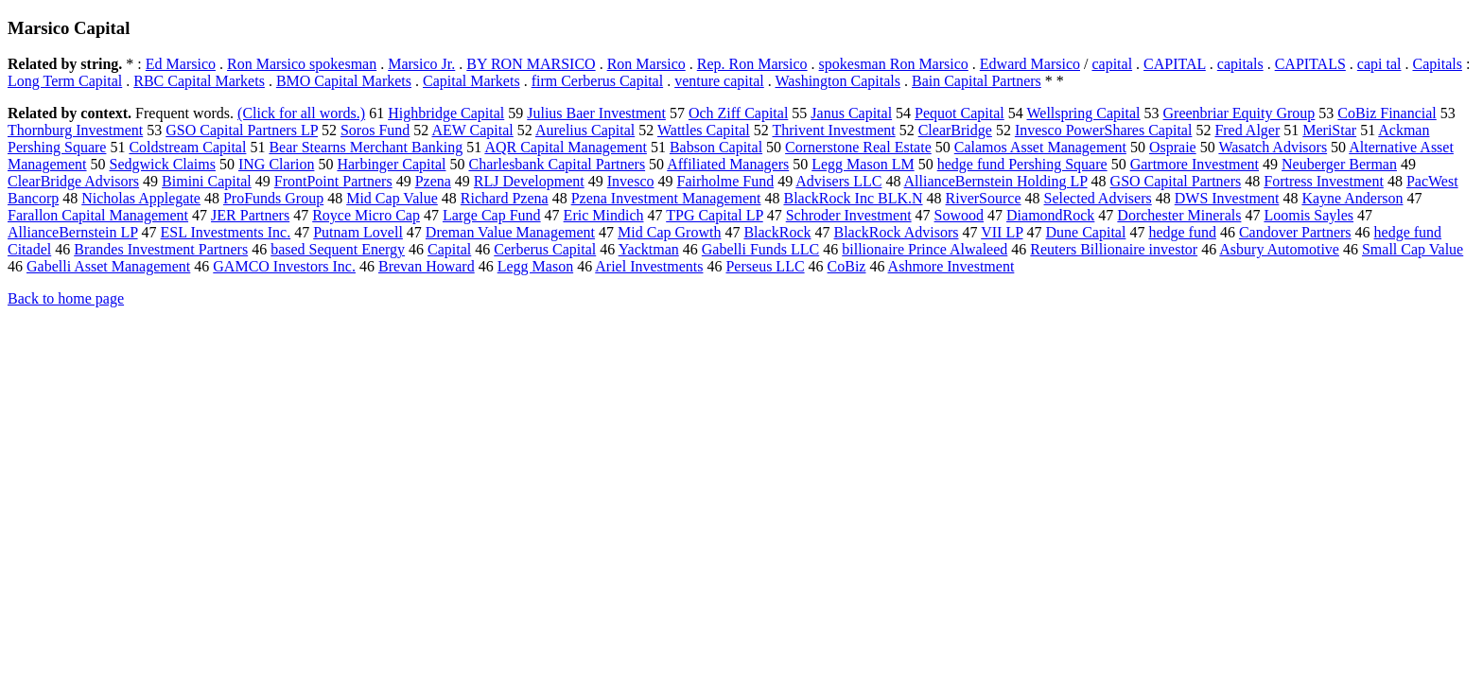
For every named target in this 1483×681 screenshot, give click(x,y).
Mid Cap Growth (669, 232)
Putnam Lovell (358, 232)
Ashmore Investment (951, 266)
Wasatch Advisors (1272, 147)
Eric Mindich (604, 215)
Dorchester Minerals (1179, 215)
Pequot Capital (959, 113)
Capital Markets (471, 81)
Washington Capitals (837, 81)
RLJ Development (529, 181)
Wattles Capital (703, 130)
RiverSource (983, 198)
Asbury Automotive (1279, 249)
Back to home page (66, 298)
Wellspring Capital (1083, 113)
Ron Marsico (646, 64)
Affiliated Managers (728, 164)
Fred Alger (1247, 130)
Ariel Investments (649, 266)
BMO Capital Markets (343, 81)
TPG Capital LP (714, 215)
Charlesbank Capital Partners (556, 164)
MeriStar (1329, 130)
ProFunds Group (273, 198)
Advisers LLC (838, 181)
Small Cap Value (1412, 249)
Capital (449, 249)
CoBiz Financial (1386, 113)
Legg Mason (535, 266)
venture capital (719, 81)
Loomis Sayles (1308, 215)
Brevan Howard (426, 266)
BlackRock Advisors (895, 232)
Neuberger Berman (1339, 164)
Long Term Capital (65, 81)
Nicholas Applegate (141, 198)
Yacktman (649, 249)
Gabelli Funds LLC (760, 249)
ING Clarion (276, 164)
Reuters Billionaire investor (1113, 249)
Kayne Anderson (1352, 198)
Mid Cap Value (392, 198)
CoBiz (847, 266)
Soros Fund (375, 130)
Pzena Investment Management (666, 198)
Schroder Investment (849, 215)
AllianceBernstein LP (73, 232)
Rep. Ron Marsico (752, 64)
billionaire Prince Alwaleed (924, 249)
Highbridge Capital (446, 113)
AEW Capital (472, 130)
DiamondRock (1050, 215)
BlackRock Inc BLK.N (852, 198)
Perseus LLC (764, 266)
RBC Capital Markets (199, 81)
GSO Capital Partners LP (242, 130)
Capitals (1436, 64)
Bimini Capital (207, 181)
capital (1111, 64)
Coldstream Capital (187, 147)
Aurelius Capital (585, 130)
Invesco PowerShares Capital (1104, 130)
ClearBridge (955, 130)
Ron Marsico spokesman (301, 64)
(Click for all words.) (301, 113)
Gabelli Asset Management (108, 266)
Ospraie (1172, 147)
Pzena (433, 181)
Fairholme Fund (726, 181)
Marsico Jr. (421, 64)
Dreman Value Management (510, 232)
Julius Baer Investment (596, 113)
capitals (1240, 64)
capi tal (1379, 64)
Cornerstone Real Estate (858, 147)
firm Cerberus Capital (598, 81)
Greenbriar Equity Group (1239, 113)
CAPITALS (1310, 64)
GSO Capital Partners (1176, 181)
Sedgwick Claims (163, 164)
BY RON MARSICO (530, 64)
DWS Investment (1227, 198)
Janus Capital (851, 113)
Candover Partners (1295, 232)
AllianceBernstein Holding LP (996, 181)
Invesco (630, 181)
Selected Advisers (1098, 198)
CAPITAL (1174, 64)
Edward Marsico (1030, 64)
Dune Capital (1086, 232)
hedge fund (1182, 232)
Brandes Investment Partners (161, 249)
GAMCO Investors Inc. (284, 266)
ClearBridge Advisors (73, 181)
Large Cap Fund (492, 215)
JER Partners (250, 215)
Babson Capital (716, 147)
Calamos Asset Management (1040, 147)
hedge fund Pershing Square (1022, 164)
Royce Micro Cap (366, 215)
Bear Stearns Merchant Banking (365, 147)
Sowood (959, 215)
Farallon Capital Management (98, 215)
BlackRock (777, 232)
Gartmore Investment (1194, 164)
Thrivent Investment (833, 130)
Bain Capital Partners (976, 81)
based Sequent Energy (337, 249)
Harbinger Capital (391, 164)
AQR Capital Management (565, 147)
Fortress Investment (1324, 181)
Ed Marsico (181, 64)
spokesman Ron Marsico (893, 64)
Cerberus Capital (545, 249)
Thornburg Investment (75, 130)
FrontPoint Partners (333, 181)
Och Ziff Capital (738, 113)
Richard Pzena (505, 198)
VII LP (1001, 232)
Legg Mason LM (862, 164)
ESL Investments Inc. (226, 232)
